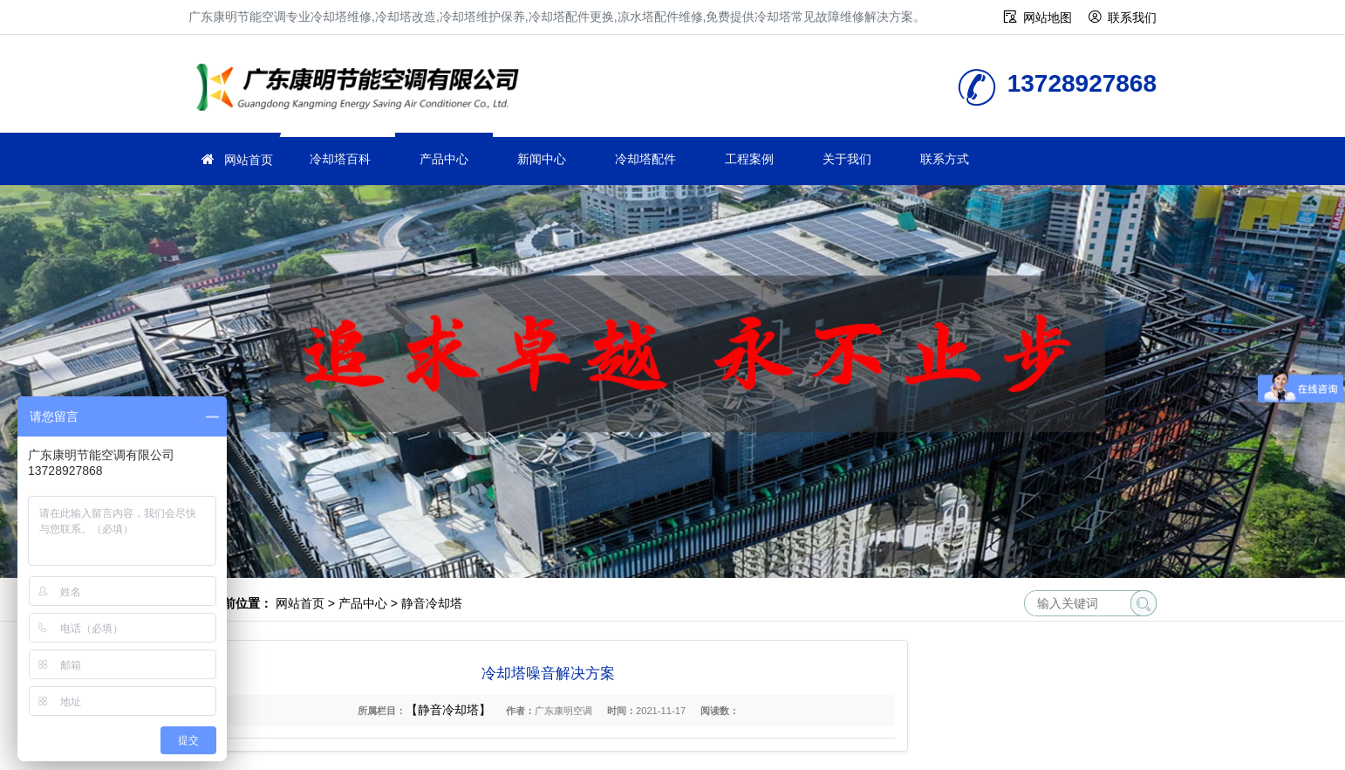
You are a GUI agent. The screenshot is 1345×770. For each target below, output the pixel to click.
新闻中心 (541, 159)
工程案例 (749, 159)
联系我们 (1132, 17)
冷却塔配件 (645, 159)
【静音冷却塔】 (448, 710)
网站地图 (1047, 17)
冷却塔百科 (340, 159)
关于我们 (847, 159)
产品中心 (444, 159)
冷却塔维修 (362, 89)
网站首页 (248, 160)
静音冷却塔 (431, 603)
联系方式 (944, 159)
